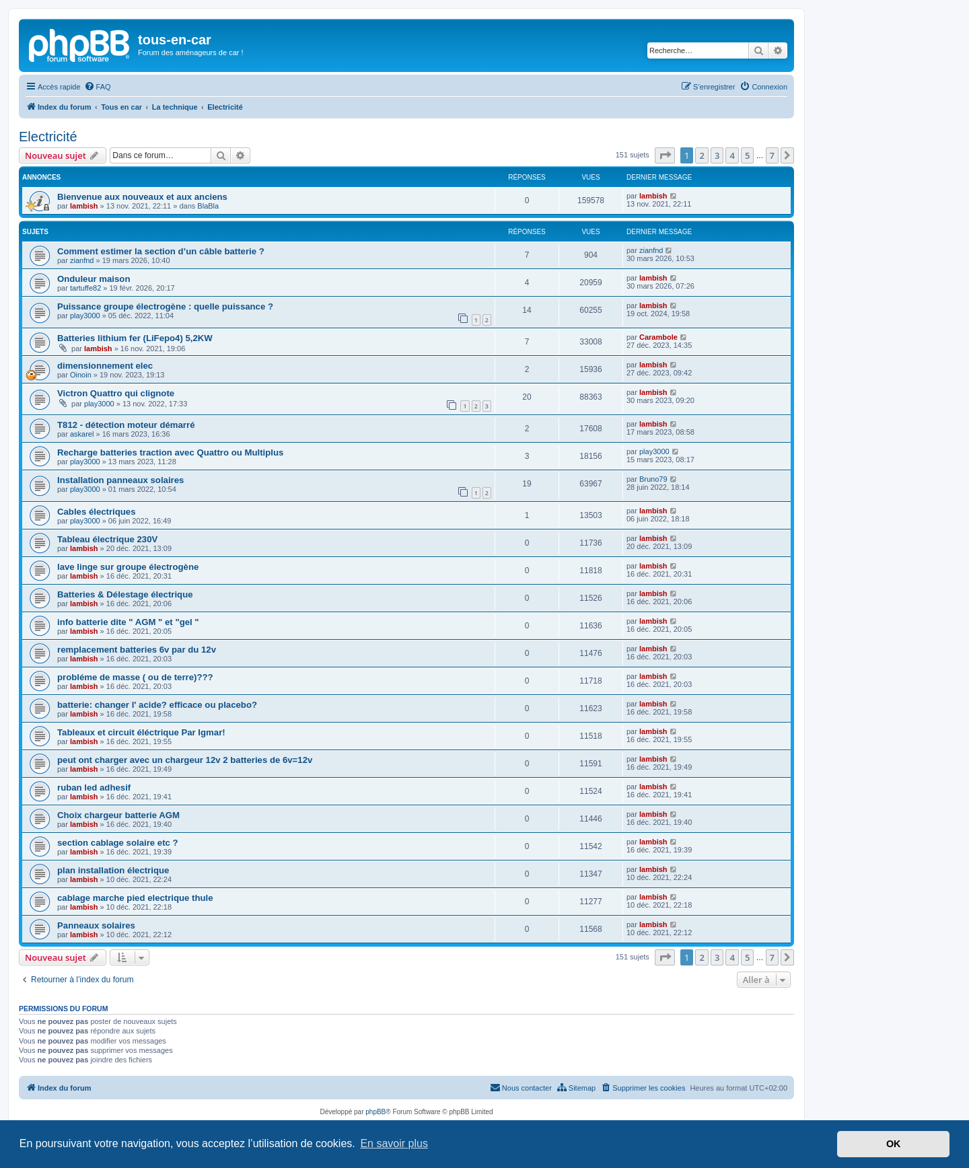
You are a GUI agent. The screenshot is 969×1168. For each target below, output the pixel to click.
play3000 (85, 316)
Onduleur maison (93, 279)
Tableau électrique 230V (107, 539)
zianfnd (82, 260)
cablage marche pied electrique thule (135, 898)
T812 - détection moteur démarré (125, 425)
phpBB (375, 1112)
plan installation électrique (113, 870)
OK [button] (893, 1143)
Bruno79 (653, 479)
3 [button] (717, 155)
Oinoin (81, 375)
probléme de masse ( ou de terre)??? (135, 677)
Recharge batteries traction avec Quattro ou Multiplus (170, 452)
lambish (84, 206)
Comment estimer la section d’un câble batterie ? (160, 251)
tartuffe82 (85, 288)
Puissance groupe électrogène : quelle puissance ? (165, 306)
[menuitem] (97, 87)
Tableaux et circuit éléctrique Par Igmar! (141, 732)
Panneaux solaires (96, 925)
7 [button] (772, 155)
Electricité (48, 136)
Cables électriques (96, 512)
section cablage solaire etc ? (117, 843)
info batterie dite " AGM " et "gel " (128, 622)
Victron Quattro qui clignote (115, 393)
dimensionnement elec (105, 366)
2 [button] (701, 155)
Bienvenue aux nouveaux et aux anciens (142, 197)
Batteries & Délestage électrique (125, 594)
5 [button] (747, 155)
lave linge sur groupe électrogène (128, 567)
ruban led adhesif (94, 787)
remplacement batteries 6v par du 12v (136, 650)
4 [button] (731, 155)
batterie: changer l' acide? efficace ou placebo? (157, 705)
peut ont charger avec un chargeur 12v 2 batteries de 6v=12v (184, 760)
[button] (665, 155)
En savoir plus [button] (394, 1143)
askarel (82, 434)
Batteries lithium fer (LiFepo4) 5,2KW (135, 338)
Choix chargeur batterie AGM (118, 815)
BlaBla (208, 206)
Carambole (658, 337)
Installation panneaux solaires (120, 480)
